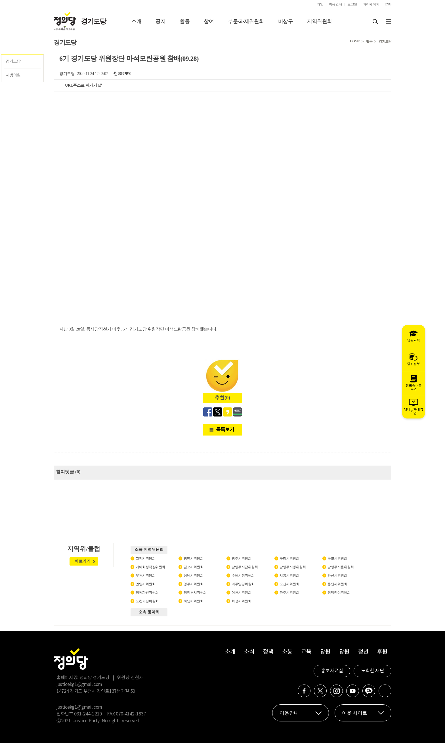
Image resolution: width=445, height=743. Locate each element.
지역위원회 (319, 21)
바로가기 (83, 561)
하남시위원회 (193, 601)
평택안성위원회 (339, 593)
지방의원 (13, 75)
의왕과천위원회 (147, 593)
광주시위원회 (241, 558)
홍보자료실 (332, 671)
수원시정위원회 (243, 575)
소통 (287, 652)
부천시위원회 (145, 575)
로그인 (352, 4)
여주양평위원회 (243, 584)
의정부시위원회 (195, 593)
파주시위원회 (289, 593)
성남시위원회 (193, 575)
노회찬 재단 (372, 671)
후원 (382, 652)
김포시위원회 (193, 567)
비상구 (285, 21)
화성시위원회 (241, 601)
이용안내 (335, 4)
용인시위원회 (337, 584)
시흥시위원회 (289, 575)
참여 (209, 21)
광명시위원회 (193, 558)
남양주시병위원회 (293, 567)
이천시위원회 (241, 593)
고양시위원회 (145, 558)
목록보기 (225, 429)
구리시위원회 (289, 558)
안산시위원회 (337, 575)
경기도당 (93, 21)
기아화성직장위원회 (150, 567)
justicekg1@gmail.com (79, 684)
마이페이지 (371, 4)
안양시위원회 (145, 584)
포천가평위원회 (147, 601)
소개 (136, 21)
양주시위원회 (193, 584)
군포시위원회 (337, 558)
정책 (268, 652)
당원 (325, 652)
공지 (160, 21)
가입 (320, 4)
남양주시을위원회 (341, 567)
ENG (388, 4)
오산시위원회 (289, 584)
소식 (249, 652)
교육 (306, 652)
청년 (363, 652)
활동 (185, 21)
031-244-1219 (88, 714)
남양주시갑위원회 (245, 567)
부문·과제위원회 (246, 21)
